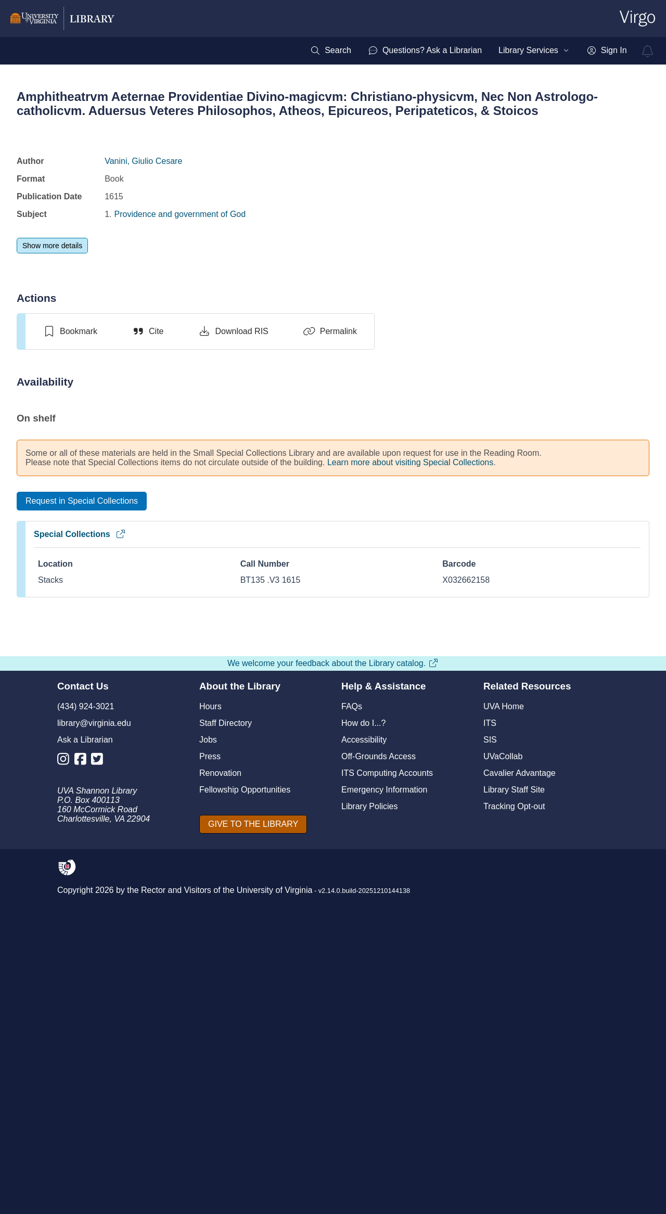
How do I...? (363, 1057)
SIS (490, 1073)
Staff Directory (225, 1057)
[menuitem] (330, 50)
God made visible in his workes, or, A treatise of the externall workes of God (547, 807)
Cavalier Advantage (519, 1107)
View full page (332, 918)
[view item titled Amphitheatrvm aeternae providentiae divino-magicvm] (333, 700)
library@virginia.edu (94, 1057)
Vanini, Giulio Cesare (143, 161)
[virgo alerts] (647, 51)
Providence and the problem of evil (119, 798)
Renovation (220, 1107)
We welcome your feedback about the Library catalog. (333, 997)
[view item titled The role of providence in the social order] (440, 700)
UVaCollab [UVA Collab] (502, 1090)
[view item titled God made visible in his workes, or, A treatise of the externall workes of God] (547, 701)
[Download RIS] (233, 331)
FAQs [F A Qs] (351, 1040)
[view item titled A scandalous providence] (226, 700)
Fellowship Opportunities (244, 1123)
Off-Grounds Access (378, 1090)
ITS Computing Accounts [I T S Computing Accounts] (387, 1107)
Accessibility (364, 1073)
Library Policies (369, 1140)
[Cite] (147, 331)
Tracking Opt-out (514, 1140)
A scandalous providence (226, 798)
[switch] (70, 331)
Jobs (208, 1073)
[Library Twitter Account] (99, 1095)
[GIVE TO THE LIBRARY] (253, 1158)
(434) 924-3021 (85, 1040)
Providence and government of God (180, 214)
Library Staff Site (514, 1123)
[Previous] (42, 932)
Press (210, 1090)
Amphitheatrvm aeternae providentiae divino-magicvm (333, 803)
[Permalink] (330, 331)
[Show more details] (52, 245)
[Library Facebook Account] (83, 1095)
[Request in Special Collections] (82, 501)
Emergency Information (384, 1123)
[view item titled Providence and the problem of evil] (119, 700)
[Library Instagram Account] (65, 1095)
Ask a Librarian (85, 1073)
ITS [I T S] (489, 1057)
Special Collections (80, 534)
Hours (210, 1040)
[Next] (631, 932)
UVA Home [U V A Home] (503, 1040)
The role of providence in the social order (440, 798)
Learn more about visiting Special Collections (410, 462)
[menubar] (468, 50)
